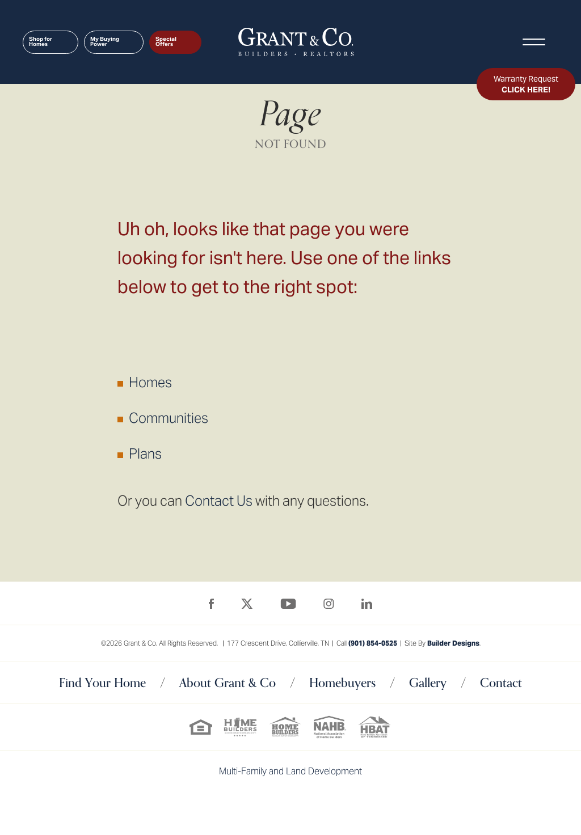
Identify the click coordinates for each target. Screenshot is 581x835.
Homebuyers (342, 682)
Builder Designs (453, 643)
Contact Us (218, 501)
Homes (150, 382)
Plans (145, 454)
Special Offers (165, 42)
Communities (168, 418)
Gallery (428, 682)
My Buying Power (104, 42)
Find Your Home (102, 682)
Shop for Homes (40, 42)
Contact (501, 682)
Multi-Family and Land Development (290, 771)
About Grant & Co (227, 682)
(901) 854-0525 (372, 643)
